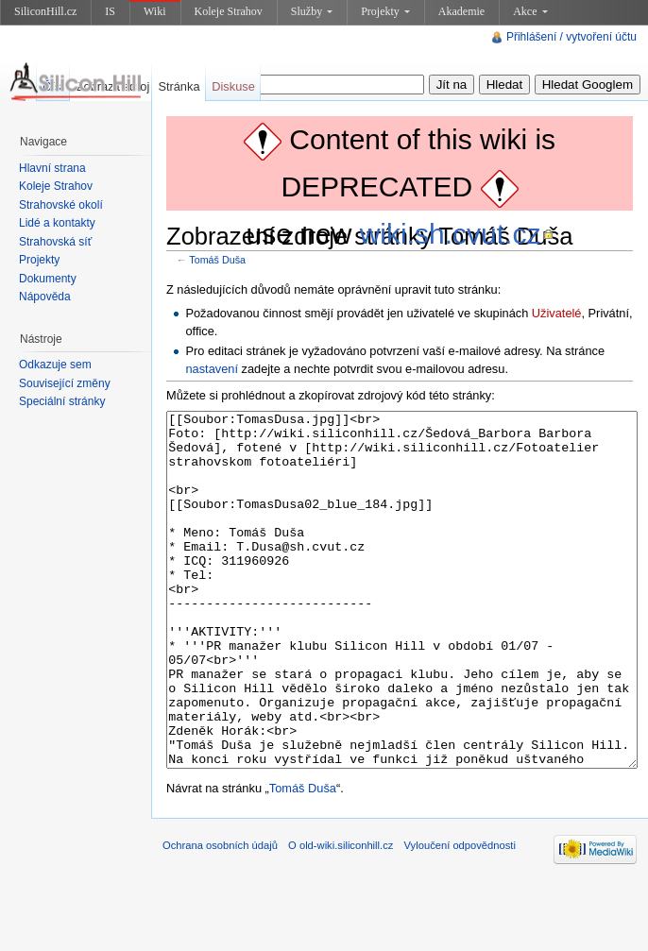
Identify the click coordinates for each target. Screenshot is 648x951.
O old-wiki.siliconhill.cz (340, 916)
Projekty (385, 11)
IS (110, 11)
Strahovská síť (55, 241)
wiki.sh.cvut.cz (450, 233)
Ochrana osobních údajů (220, 916)
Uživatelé (557, 313)
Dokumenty (48, 278)
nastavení (211, 369)
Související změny (65, 383)
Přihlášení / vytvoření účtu (571, 36)
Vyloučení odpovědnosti (460, 916)
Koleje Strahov (229, 11)
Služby (312, 11)
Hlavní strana (52, 168)
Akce (530, 11)
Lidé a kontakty (57, 222)
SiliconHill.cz (45, 11)
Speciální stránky (62, 401)
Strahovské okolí (61, 205)
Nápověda (45, 296)
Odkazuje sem (55, 364)
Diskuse (233, 86)
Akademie (461, 11)
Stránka (178, 86)
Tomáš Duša (217, 259)
